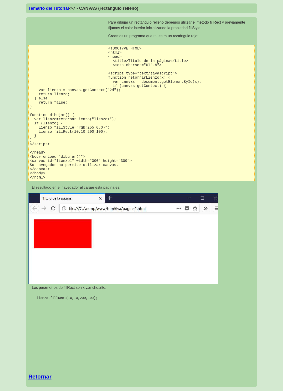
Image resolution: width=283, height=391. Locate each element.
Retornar (39, 377)
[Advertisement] (68, 53)
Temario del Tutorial (48, 8)
